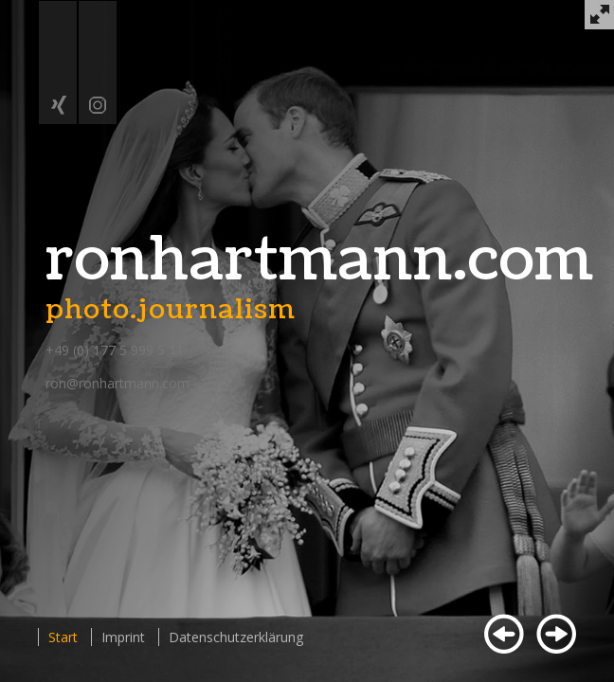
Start (63, 637)
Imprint (123, 637)
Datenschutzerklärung (236, 637)
